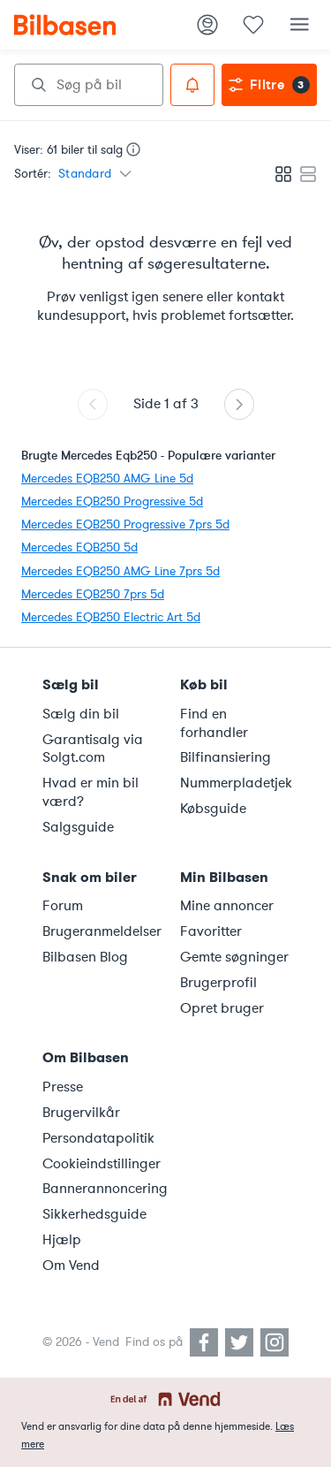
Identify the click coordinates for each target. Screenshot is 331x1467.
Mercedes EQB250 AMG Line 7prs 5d (120, 571)
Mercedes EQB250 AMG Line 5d (107, 478)
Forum (62, 906)
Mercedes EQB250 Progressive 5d (112, 501)
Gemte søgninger (234, 957)
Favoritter (211, 931)
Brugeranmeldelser (100, 931)
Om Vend (71, 1265)
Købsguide (213, 808)
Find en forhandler (214, 723)
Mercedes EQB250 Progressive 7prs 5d (125, 524)
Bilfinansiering (225, 757)
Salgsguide (78, 827)
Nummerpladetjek (236, 783)
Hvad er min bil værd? (90, 792)
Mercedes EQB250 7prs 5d (92, 594)
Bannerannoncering (100, 1188)
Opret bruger (222, 1008)
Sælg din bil (80, 714)
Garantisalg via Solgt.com (92, 749)
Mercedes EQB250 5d (79, 547)
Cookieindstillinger (100, 1164)
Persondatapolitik (98, 1138)
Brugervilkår (81, 1112)
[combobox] (88, 85)
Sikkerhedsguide (94, 1214)
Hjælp (61, 1240)
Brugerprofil (218, 982)
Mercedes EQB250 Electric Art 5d (110, 617)
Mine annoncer (227, 906)
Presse (62, 1087)
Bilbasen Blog (85, 957)
